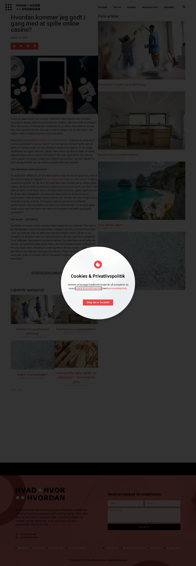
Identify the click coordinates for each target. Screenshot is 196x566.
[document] (98, 283)
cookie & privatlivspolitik (88, 288)
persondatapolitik (117, 288)
